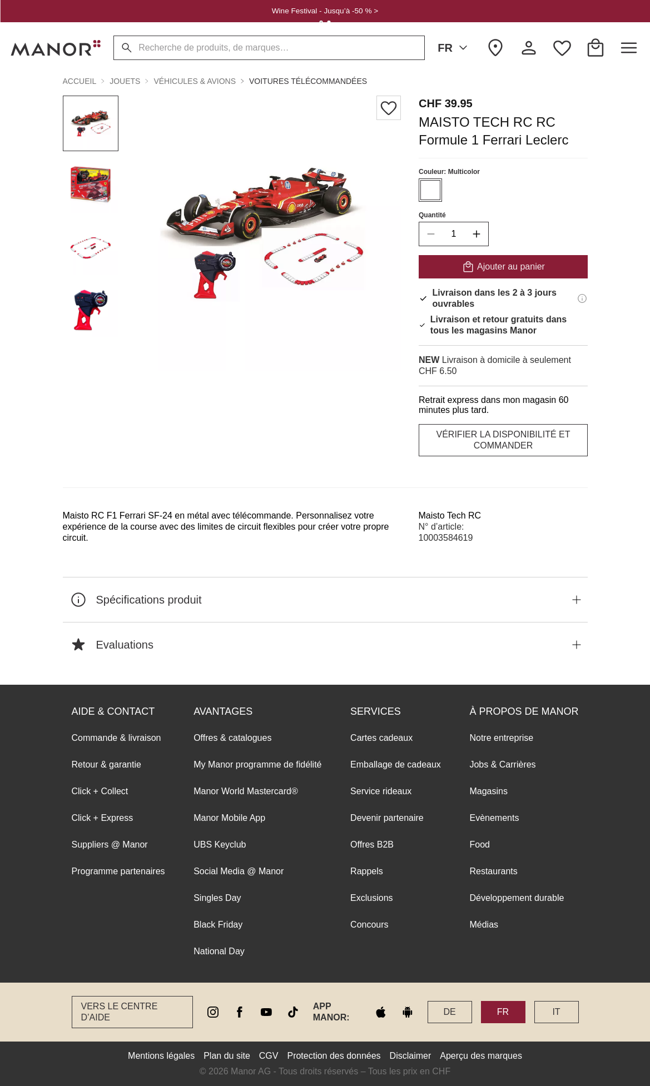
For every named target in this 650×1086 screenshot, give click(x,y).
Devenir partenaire (387, 818)
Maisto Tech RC (450, 515)
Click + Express (102, 818)
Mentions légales (161, 1055)
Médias (483, 924)
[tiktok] (293, 1012)
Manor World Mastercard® (245, 791)
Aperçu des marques (481, 1055)
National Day (219, 951)
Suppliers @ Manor (110, 844)
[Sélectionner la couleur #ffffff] (430, 190)
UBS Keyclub (219, 844)
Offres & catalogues (232, 738)
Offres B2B (372, 844)
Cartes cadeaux (381, 738)
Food (479, 844)
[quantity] (454, 234)
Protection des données (333, 1055)
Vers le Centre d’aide (119, 1012)
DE (449, 1012)
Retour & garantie (106, 764)
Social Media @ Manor (238, 871)
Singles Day (217, 898)
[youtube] (266, 1012)
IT (556, 1012)
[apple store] (381, 1012)
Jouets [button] (125, 81)
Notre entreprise (501, 738)
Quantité (432, 215)
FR (455, 47)
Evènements (494, 818)
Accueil (80, 81)
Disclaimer (410, 1055)
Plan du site (227, 1055)
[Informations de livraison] (582, 298)
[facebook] (240, 1012)
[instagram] (213, 1012)
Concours (369, 924)
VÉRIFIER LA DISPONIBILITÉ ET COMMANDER (503, 440)
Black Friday (217, 924)
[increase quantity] (476, 234)
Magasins (488, 791)
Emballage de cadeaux (395, 764)
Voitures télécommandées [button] (308, 81)
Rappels (366, 871)
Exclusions (371, 898)
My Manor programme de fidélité (257, 764)
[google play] (407, 1012)
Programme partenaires (118, 871)
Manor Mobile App (229, 818)
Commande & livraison (116, 738)
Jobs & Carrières (502, 764)
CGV (269, 1055)
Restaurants (493, 871)
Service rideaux (380, 791)
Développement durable (516, 898)
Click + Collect (100, 791)
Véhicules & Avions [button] (194, 81)
